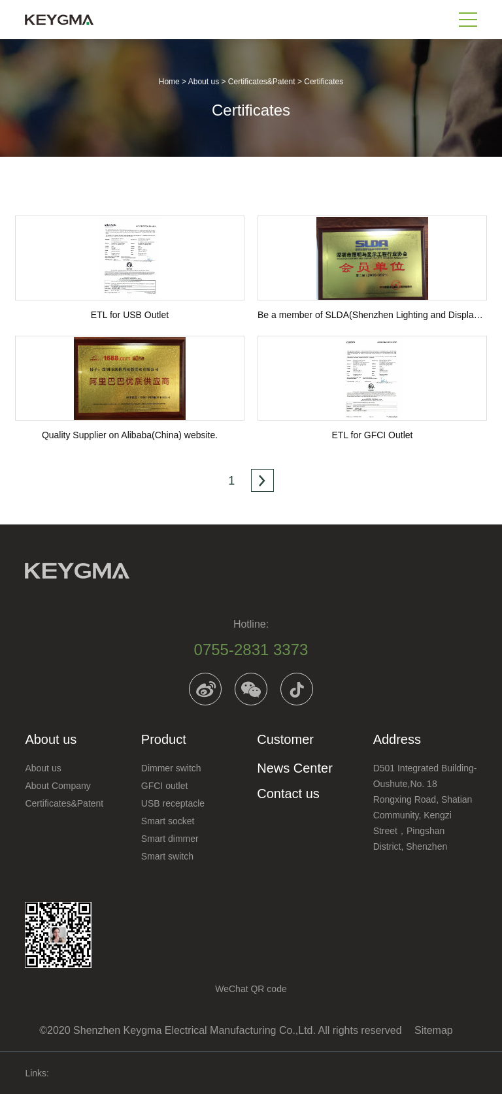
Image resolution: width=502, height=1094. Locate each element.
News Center (295, 768)
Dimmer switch (171, 768)
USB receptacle (173, 803)
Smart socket (168, 821)
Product (163, 739)
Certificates (323, 81)
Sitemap (433, 1030)
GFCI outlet (164, 785)
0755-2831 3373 (251, 649)
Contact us (288, 793)
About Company (57, 785)
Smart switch (167, 856)
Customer (285, 739)
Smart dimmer (170, 838)
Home (169, 81)
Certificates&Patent (261, 81)
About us (203, 81)
